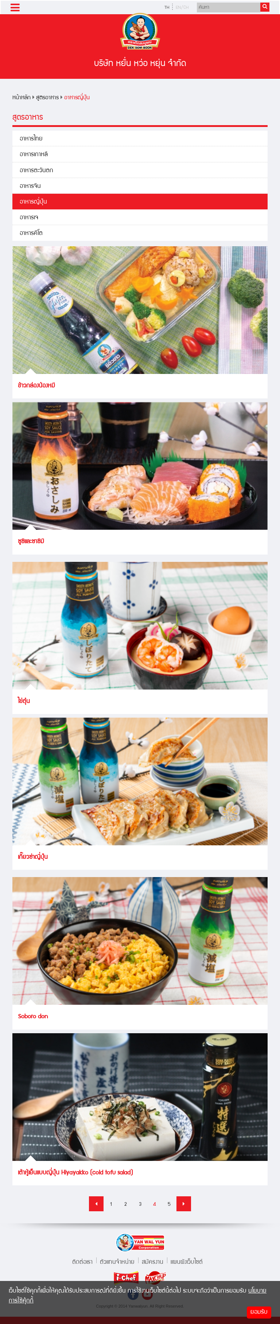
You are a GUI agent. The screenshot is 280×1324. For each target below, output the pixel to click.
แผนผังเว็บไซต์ (187, 1261)
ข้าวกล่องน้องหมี (36, 386)
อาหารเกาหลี (34, 155)
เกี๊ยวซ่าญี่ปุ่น (33, 857)
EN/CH (182, 8)
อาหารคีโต (31, 233)
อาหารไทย (31, 139)
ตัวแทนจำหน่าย (117, 1261)
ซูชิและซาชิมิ (31, 542)
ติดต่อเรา (82, 1261)
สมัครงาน (152, 1261)
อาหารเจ (29, 218)
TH (166, 8)
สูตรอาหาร (47, 98)
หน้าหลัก (21, 98)
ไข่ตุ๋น (24, 702)
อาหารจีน (30, 186)
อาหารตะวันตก (36, 171)
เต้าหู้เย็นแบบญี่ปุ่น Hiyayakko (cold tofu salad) (75, 1173)
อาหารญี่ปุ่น (77, 98)
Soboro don (33, 1017)
